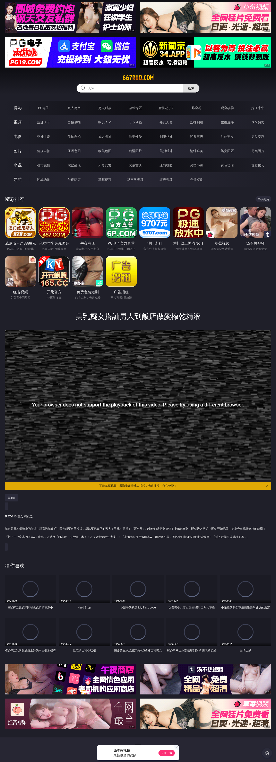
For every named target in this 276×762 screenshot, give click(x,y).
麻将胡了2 (165, 108)
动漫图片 (135, 151)
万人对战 (104, 108)
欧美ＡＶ (104, 122)
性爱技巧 (257, 165)
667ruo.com (138, 78)
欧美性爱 (135, 136)
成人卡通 (104, 136)
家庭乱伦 (74, 165)
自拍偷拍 (74, 122)
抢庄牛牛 (257, 108)
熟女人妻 (166, 122)
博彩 (18, 108)
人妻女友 (104, 165)
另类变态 (257, 136)
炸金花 (196, 108)
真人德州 (74, 108)
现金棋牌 (227, 108)
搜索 (191, 88)
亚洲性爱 (43, 136)
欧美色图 (104, 151)
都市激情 (43, 165)
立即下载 (166, 753)
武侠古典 (135, 165)
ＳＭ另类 (257, 122)
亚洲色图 (74, 151)
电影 (18, 136)
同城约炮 (43, 179)
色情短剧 (196, 179)
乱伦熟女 (227, 136)
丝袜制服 (196, 122)
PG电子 (43, 108)
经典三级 (196, 136)
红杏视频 (166, 179)
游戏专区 (135, 108)
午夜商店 (74, 179)
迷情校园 (166, 165)
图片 (18, 151)
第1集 (11, 498)
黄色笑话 (227, 165)
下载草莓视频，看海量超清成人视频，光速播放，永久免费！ (184, 485)
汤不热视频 (135, 179)
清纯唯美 (196, 151)
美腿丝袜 (166, 151)
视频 (18, 122)
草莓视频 (104, 179)
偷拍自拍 (74, 136)
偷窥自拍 (43, 151)
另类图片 (257, 151)
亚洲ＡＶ (43, 122)
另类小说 (196, 165)
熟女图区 (227, 151)
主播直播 (227, 122)
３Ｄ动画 (135, 122)
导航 (18, 179)
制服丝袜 (166, 136)
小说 (18, 165)
